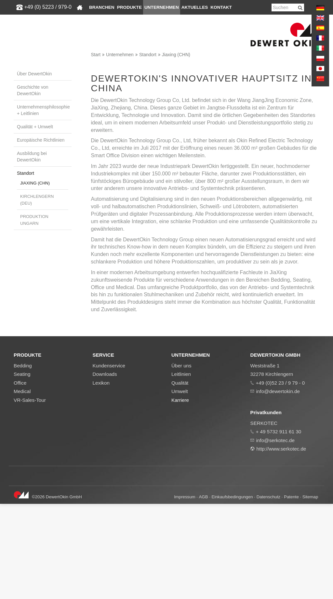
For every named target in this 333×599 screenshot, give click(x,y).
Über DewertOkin (34, 73)
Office (20, 478)
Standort (147, 54)
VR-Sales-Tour (30, 495)
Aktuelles (194, 7)
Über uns (181, 460)
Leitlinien (181, 469)
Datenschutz (268, 592)
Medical (22, 486)
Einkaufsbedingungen (232, 592)
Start (96, 54)
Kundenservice (109, 460)
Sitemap (310, 592)
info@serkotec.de (275, 535)
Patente (291, 592)
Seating (22, 469)
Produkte (129, 7)
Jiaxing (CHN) (176, 54)
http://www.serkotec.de (281, 544)
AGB (203, 592)
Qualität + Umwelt (35, 126)
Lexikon (101, 478)
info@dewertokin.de (278, 486)
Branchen (101, 7)
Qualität (179, 478)
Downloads (105, 469)
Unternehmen (161, 7)
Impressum (184, 592)
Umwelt (179, 486)
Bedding (23, 460)
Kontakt (221, 7)
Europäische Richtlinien (40, 140)
